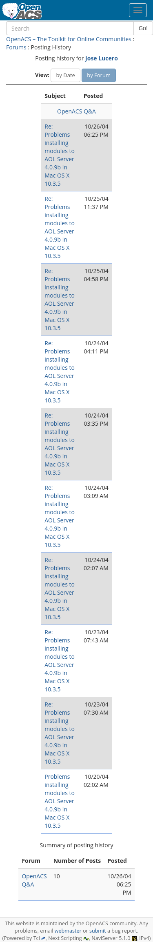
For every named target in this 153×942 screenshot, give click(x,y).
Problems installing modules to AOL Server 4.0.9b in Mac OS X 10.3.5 (59, 801)
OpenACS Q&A (76, 111)
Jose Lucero (101, 58)
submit (97, 930)
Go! (143, 28)
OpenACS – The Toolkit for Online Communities (68, 39)
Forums (16, 47)
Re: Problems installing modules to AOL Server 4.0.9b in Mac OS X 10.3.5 (59, 154)
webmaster (68, 930)
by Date (65, 75)
